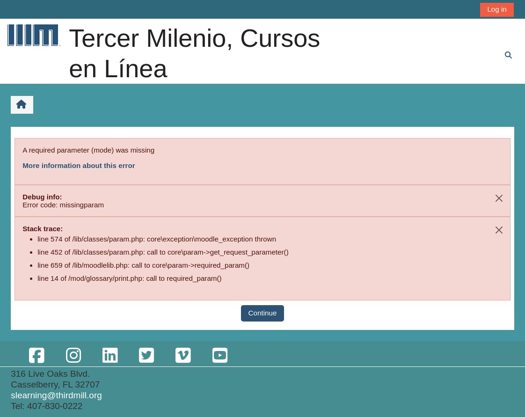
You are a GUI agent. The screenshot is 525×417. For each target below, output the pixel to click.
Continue (262, 313)
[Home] (33, 35)
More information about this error (78, 165)
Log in (496, 9)
